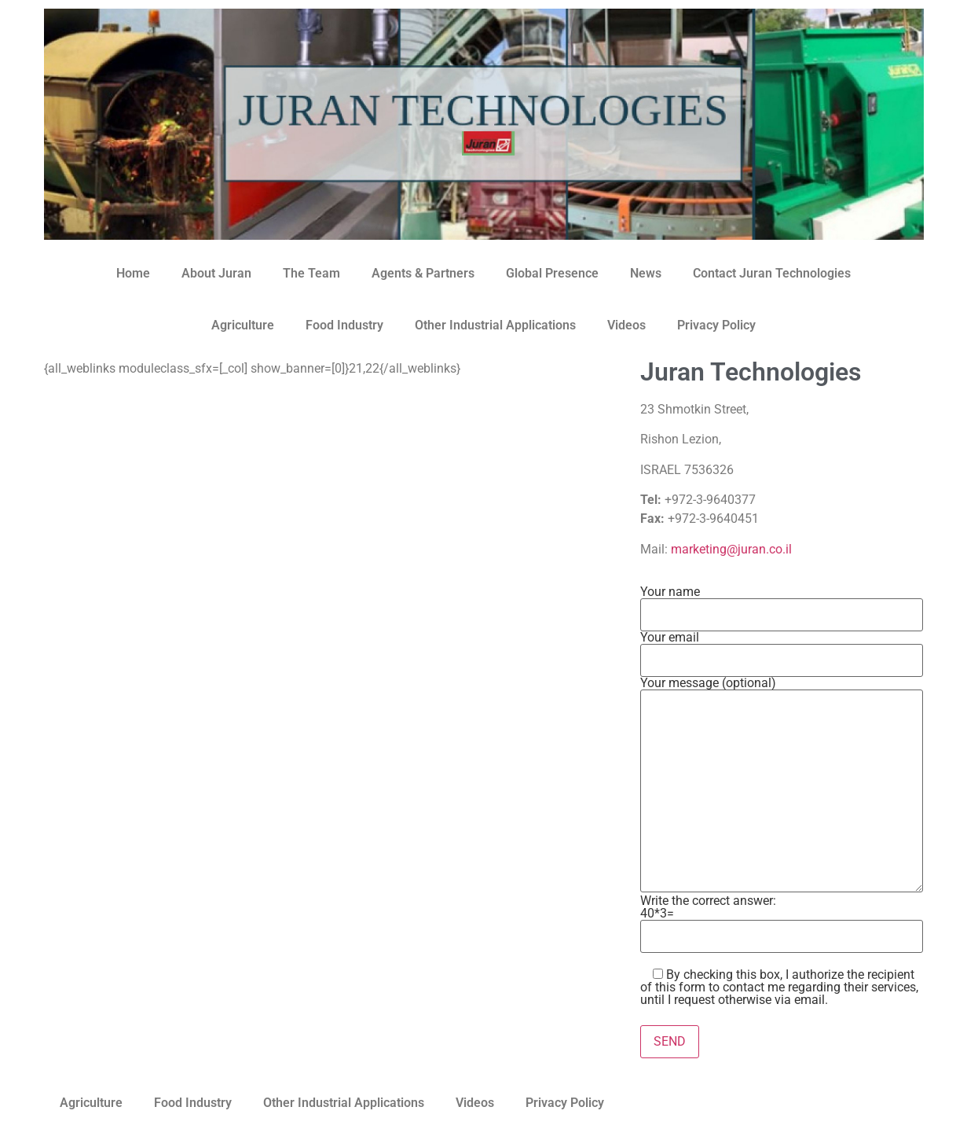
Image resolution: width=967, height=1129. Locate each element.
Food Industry (344, 325)
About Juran (216, 273)
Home (133, 273)
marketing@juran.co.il (731, 549)
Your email (781, 649)
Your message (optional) (781, 786)
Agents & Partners (423, 273)
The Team (311, 273)
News (645, 273)
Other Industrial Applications (495, 325)
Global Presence (552, 273)
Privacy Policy (716, 325)
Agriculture (242, 325)
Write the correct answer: (781, 915)
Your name (781, 604)
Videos (626, 325)
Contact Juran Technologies (772, 273)
